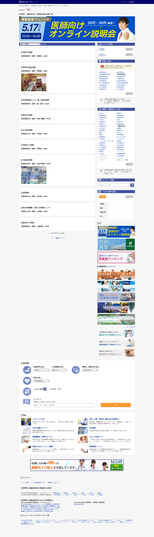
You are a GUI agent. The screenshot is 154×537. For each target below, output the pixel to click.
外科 (118, 120)
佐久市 (91, 493)
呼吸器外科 (102, 126)
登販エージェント (125, 522)
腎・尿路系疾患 (104, 83)
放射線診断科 (121, 153)
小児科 (101, 120)
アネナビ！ (119, 520)
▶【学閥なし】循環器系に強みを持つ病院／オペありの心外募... (41, 507)
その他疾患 (120, 89)
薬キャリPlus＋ (111, 522)
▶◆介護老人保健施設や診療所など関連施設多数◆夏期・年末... (41, 506)
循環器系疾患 (103, 76)
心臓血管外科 (121, 126)
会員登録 (131, 2)
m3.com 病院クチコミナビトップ (52, 5)
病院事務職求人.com (27, 524)
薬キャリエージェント (62, 522)
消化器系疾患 (121, 76)
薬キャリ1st (85, 522)
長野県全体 (56, 493)
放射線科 (102, 136)
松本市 (74, 493)
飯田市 (99, 493)
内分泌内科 (120, 145)
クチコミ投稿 (25, 482)
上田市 (83, 493)
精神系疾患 (102, 89)
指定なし (102, 54)
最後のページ (60, 238)
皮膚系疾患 (120, 78)
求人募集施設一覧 (38, 482)
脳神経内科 (102, 115)
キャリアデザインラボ (67, 520)
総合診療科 (120, 155)
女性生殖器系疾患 (122, 83)
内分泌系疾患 (121, 81)
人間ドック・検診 (122, 160)
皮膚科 (119, 128)
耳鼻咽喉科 (120, 134)
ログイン (124, 2)
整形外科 (102, 122)
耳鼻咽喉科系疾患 (104, 74)
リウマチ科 (120, 139)
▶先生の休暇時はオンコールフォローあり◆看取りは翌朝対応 (40, 504)
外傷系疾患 (120, 87)
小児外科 (102, 128)
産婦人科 (120, 130)
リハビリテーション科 (106, 141)
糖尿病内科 (120, 147)
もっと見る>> (130, 327)
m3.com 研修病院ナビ (105, 520)
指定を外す (129, 49)
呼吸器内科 (120, 115)
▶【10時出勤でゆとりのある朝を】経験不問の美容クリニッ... (40, 509)
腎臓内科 (102, 145)
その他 (101, 153)
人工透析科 (102, 147)
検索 (115, 405)
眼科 (100, 134)
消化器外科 (120, 143)
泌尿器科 (102, 130)
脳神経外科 (120, 124)
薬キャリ (75, 522)
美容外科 (102, 124)
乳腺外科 (102, 149)
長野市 (66, 493)
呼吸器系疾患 (121, 74)
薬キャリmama (97, 522)
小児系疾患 (102, 87)
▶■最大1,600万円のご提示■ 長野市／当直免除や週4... (37, 511)
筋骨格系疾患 (103, 78)
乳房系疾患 (102, 81)
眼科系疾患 (120, 72)
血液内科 (102, 143)
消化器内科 (102, 117)
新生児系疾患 (121, 85)
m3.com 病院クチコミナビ (86, 520)
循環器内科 (120, 117)
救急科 (101, 151)
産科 (100, 132)
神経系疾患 (102, 72)
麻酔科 (119, 141)
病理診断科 (120, 149)
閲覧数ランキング (53, 482)
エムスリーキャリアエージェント (46, 520)
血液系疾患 (102, 85)
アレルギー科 (121, 136)
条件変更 (102, 196)
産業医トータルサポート (43, 522)
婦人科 (119, 132)
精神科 (119, 113)
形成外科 (120, 122)
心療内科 (102, 139)
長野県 (102, 49)
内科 (100, 113)
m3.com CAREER (26, 520)
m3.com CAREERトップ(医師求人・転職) (30, 5)
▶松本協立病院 (79, 504)
